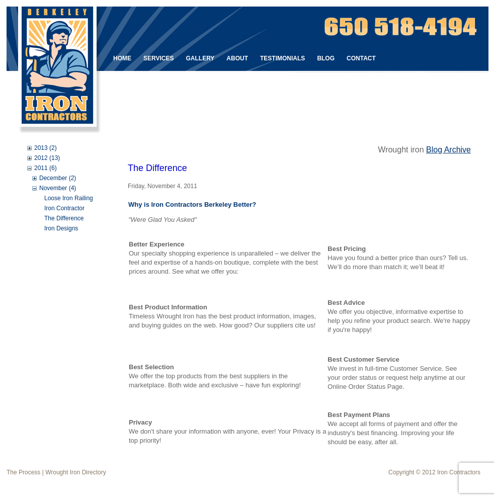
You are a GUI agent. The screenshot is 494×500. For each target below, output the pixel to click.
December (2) (57, 178)
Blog (326, 58)
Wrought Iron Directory (75, 472)
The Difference (64, 218)
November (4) (57, 188)
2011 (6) (45, 168)
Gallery (200, 58)
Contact (361, 58)
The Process (23, 472)
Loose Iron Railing (68, 198)
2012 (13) (47, 157)
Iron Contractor (64, 208)
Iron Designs (61, 228)
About (237, 58)
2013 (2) (45, 147)
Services (158, 58)
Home (122, 58)
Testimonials (282, 58)
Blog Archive (448, 149)
